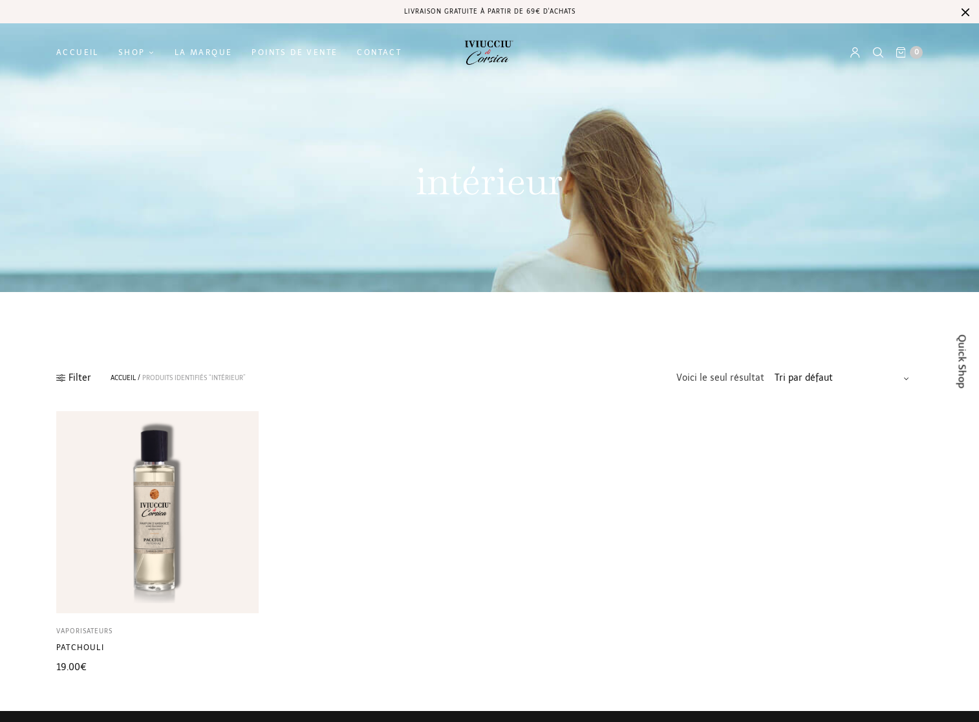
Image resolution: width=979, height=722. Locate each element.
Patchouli (80, 647)
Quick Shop (962, 361)
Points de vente (295, 52)
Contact (379, 52)
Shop (131, 52)
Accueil (77, 52)
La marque (204, 52)
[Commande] (843, 378)
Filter (73, 378)
